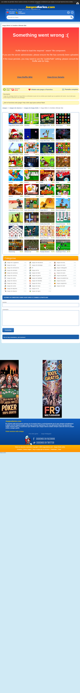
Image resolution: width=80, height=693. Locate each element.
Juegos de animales (12, 270)
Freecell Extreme (60, 224)
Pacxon (26, 140)
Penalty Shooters (45, 251)
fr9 (32, 267)
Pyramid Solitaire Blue (14, 238)
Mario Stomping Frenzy (61, 210)
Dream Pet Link (44, 238)
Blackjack (58, 196)
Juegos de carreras (12, 275)
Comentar (8, 330)
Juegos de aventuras (12, 273)
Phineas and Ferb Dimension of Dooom (30, 238)
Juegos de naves (61, 273)
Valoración (9, 89)
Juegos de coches (11, 283)
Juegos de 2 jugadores (13, 262)
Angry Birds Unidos (14, 125)
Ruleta (42, 196)
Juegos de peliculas (62, 275)
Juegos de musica (61, 270)
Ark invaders (27, 168)
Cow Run (26, 125)
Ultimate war (27, 251)
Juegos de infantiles (37, 280)
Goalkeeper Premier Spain (61, 251)
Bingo (57, 182)
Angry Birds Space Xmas (14, 140)
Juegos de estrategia (37, 265)
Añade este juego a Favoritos (40, 90)
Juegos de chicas (36, 283)
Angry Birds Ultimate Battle (46, 168)
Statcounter (3, 452)
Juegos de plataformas (62, 278)
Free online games (33, 433)
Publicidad (54, 449)
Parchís (11, 182)
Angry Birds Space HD (46, 154)
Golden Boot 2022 (45, 224)
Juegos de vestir (61, 286)
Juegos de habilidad (37, 278)
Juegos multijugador (62, 267)
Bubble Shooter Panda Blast (61, 238)
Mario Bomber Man (61, 168)
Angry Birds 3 (44, 210)
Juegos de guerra (36, 275)
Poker (41, 182)
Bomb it (26, 154)
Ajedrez (11, 196)
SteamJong (12, 251)
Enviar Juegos (27, 449)
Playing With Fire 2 (29, 224)
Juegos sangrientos (61, 283)
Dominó (26, 182)
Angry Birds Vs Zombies (14, 210)
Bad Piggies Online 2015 (46, 125)
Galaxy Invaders (60, 140)
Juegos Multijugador (46, 433)
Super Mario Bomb (29, 210)
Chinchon (27, 196)
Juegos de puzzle (61, 280)
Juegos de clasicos (15, 108)
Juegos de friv (35, 270)
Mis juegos (12, 12)
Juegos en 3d (35, 288)
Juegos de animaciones (13, 267)
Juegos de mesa (36, 286)
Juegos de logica (36, 291)
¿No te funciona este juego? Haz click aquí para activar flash (24, 102)
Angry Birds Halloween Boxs (46, 140)
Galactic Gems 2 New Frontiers (61, 154)
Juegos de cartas (11, 278)
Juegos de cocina (11, 286)
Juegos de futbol (36, 273)
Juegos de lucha (61, 262)
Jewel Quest (59, 125)
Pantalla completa (70, 89)
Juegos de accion (11, 265)
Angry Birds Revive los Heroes (14, 168)
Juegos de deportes (12, 288)
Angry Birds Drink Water (14, 154)
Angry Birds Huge (13, 224)
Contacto (19, 449)
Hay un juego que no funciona (41, 449)
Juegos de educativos (37, 262)
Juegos (21, 12)
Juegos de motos (61, 265)
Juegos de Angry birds (31, 108)
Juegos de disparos (12, 291)
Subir (59, 449)
